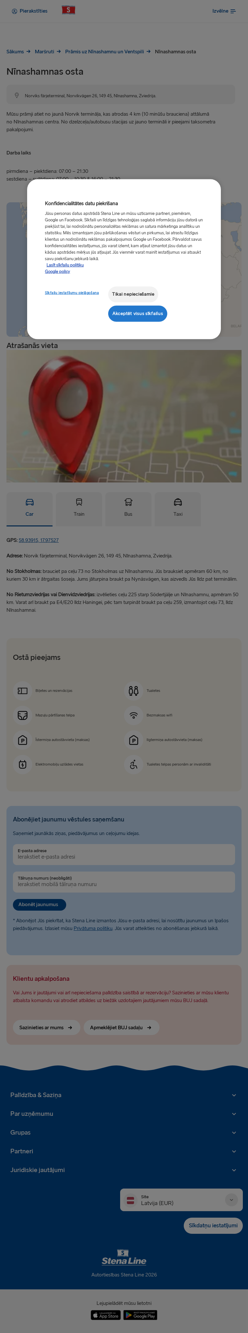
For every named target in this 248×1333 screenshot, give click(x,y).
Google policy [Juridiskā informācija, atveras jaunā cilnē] (57, 271)
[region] (124, 259)
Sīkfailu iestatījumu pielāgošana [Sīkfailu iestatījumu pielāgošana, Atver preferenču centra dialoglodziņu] (72, 293)
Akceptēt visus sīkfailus (137, 313)
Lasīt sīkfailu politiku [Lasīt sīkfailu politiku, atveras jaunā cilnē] (65, 265)
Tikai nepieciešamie (133, 294)
